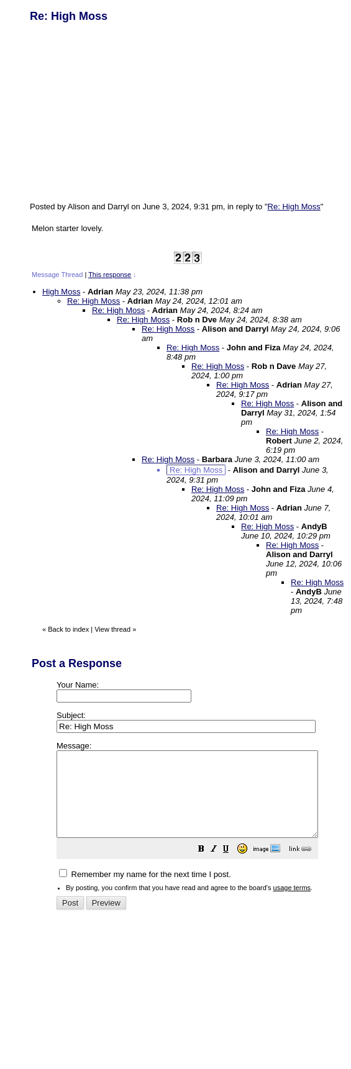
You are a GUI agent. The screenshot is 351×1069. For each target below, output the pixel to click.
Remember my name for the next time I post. (145, 891)
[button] (232, 867)
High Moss (61, 291)
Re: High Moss (294, 206)
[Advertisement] (123, 110)
